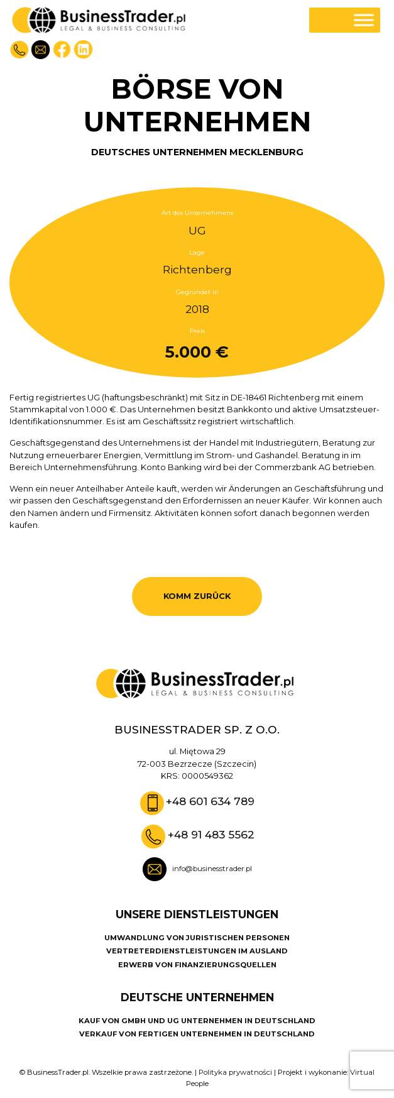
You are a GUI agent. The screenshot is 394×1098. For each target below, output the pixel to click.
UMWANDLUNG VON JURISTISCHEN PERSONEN (197, 937)
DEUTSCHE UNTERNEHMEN (197, 997)
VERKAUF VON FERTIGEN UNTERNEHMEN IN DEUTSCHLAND (197, 1033)
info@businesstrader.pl (212, 868)
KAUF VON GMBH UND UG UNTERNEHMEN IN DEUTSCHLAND (197, 1020)
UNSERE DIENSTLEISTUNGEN (197, 914)
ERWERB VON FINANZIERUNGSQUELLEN (197, 964)
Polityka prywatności (235, 1072)
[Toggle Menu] (364, 20)
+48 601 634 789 (210, 801)
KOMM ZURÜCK (197, 596)
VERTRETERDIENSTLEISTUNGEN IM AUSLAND (197, 951)
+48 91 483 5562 (211, 834)
